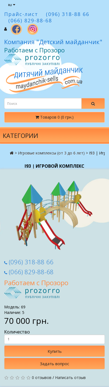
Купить (55, 351)
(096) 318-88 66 (28, 262)
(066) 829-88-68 (29, 272)
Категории (20, 135)
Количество (54, 336)
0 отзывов (41, 377)
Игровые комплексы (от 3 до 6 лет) (51, 153)
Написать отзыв (70, 377)
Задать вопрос (54, 363)
